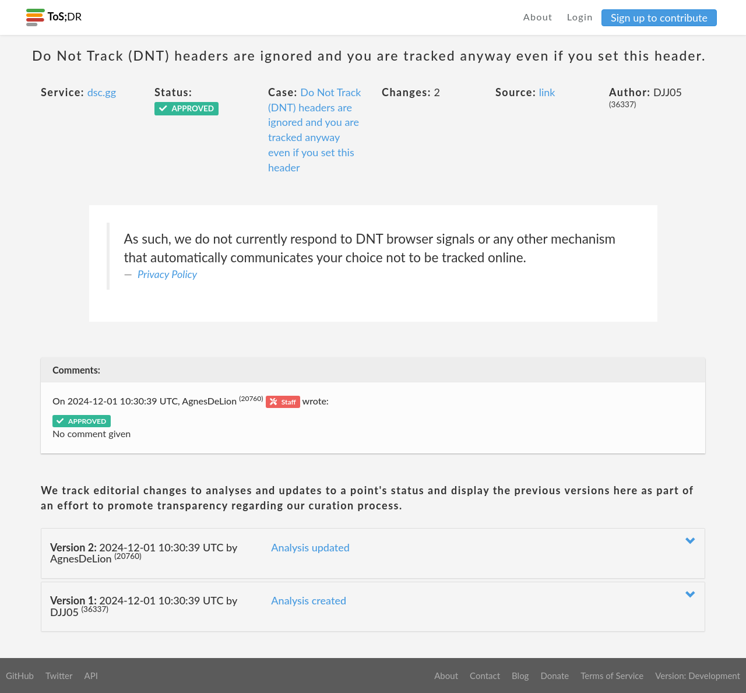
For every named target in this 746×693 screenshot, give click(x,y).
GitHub (20, 675)
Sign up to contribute (659, 17)
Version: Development (697, 675)
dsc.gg (101, 92)
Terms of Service (611, 675)
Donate (554, 675)
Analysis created (308, 600)
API (90, 675)
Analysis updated (310, 547)
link (547, 92)
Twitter (59, 675)
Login (580, 16)
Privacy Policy (167, 274)
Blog (520, 675)
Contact (485, 675)
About (538, 16)
